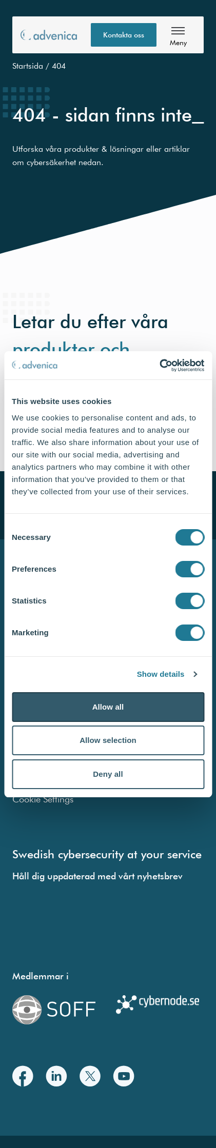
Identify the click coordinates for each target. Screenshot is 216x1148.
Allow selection (108, 740)
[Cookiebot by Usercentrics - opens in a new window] (159, 365)
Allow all (108, 706)
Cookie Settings (42, 799)
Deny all (108, 774)
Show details (161, 674)
